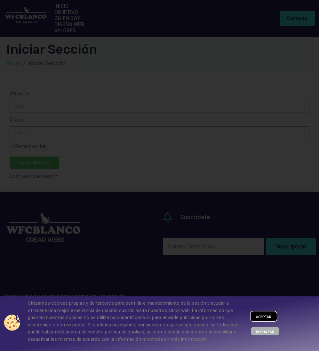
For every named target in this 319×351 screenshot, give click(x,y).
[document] (159, 175)
